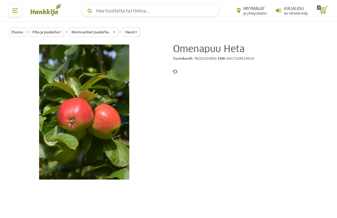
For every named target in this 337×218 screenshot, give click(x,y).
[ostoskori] (322, 11)
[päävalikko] (15, 11)
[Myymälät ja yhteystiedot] (252, 11)
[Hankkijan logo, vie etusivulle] (47, 10)
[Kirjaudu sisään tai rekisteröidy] (292, 11)
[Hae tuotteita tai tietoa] (150, 10)
